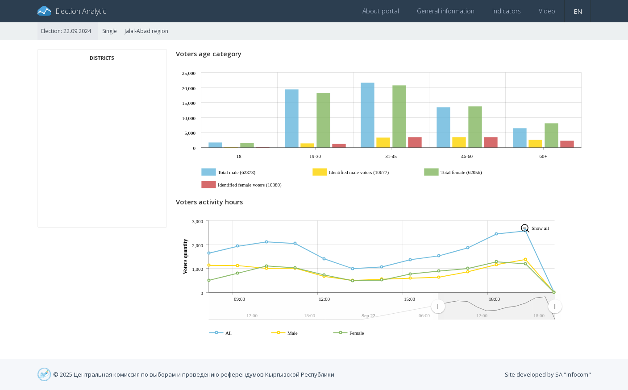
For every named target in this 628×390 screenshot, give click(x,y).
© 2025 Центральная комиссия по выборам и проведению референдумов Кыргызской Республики (193, 374)
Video (547, 11)
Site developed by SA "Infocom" (548, 374)
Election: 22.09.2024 (66, 31)
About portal (380, 11)
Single (109, 31)
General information (445, 11)
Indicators (506, 11)
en (578, 11)
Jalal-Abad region (146, 31)
